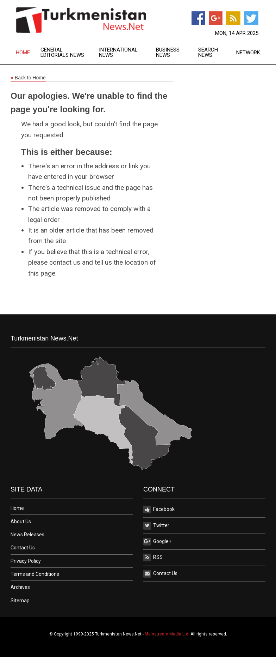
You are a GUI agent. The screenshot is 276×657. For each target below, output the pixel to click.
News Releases (27, 534)
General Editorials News (62, 52)
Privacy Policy (26, 561)
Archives (20, 587)
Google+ (157, 542)
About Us (21, 521)
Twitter (156, 526)
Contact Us (23, 547)
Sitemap (20, 600)
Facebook (159, 509)
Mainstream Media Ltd (166, 634)
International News (118, 52)
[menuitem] (28, 52)
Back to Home (28, 78)
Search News (208, 52)
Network (248, 52)
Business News (168, 52)
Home (23, 52)
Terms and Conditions (35, 574)
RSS (153, 557)
